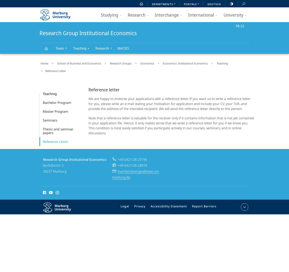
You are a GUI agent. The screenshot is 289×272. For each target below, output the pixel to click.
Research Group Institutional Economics (48, 50)
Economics (133, 62)
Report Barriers (203, 198)
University (236, 15)
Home (43, 62)
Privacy (143, 198)
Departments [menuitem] (164, 4)
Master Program (55, 101)
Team (62, 48)
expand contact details (244, 197)
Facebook (44, 183)
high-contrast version (229, 4)
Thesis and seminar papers (58, 121)
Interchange (169, 15)
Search (242, 4)
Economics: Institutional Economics (167, 62)
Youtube (50, 183)
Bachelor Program (57, 93)
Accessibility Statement (170, 198)
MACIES (123, 48)
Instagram (57, 183)
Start (139, 4)
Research (139, 15)
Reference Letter (55, 132)
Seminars (50, 110)
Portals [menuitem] (192, 4)
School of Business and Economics (74, 62)
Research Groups (111, 62)
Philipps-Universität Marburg (61, 200)
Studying (112, 15)
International (204, 15)
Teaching (82, 49)
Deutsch (214, 4)
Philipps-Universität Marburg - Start (59, 13)
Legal (130, 198)
